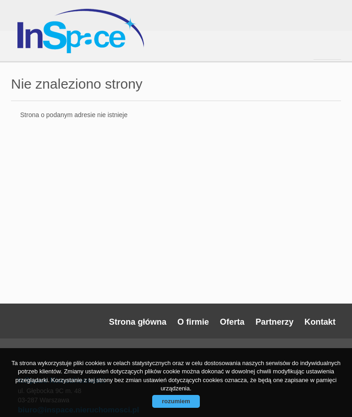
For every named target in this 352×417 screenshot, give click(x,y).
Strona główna (137, 322)
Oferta (232, 322)
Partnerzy (274, 322)
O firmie (193, 322)
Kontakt (320, 322)
